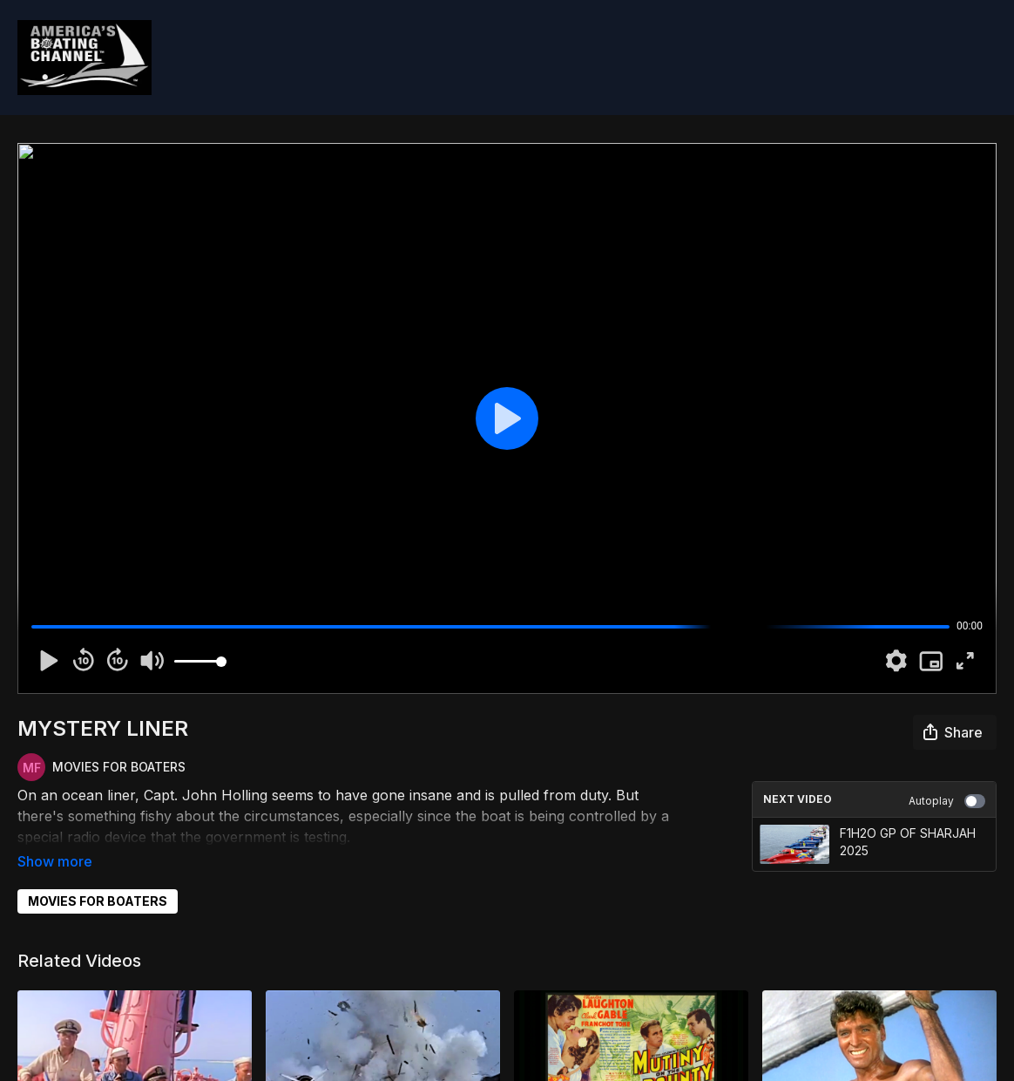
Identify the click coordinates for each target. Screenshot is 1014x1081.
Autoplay (947, 801)
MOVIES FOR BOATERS (97, 876)
